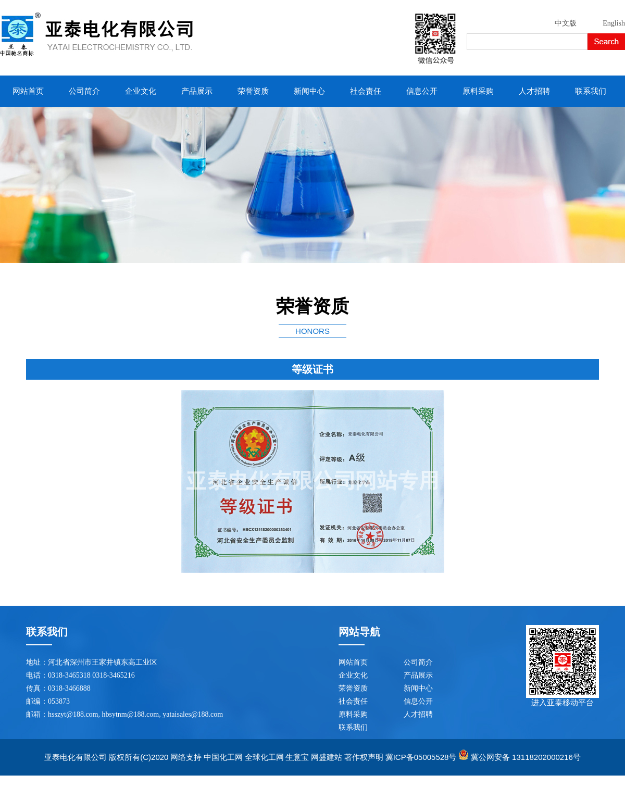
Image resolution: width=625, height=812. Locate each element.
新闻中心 (309, 91)
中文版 (566, 23)
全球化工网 (264, 757)
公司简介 (84, 91)
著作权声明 (363, 757)
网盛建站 (326, 757)
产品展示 (197, 91)
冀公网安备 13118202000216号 (526, 757)
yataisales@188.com (192, 714)
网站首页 (28, 91)
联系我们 (590, 91)
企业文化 (140, 91)
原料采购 (478, 91)
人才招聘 (534, 91)
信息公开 (422, 91)
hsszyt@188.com (73, 714)
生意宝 (297, 757)
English (614, 23)
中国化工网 (223, 757)
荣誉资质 (253, 91)
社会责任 (365, 91)
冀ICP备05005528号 (421, 757)
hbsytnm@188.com (130, 714)
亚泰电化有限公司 (75, 757)
